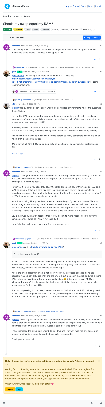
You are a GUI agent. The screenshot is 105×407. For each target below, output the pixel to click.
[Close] (99, 361)
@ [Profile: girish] (15, 107)
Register (10, 389)
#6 (101, 316)
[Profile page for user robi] (6, 106)
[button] (3, 403)
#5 (101, 243)
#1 (101, 46)
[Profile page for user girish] (6, 73)
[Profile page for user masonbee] (6, 47)
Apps (68, 6)
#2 (101, 72)
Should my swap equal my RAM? (47, 247)
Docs (90, 6)
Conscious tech (17, 154)
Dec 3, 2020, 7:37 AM (37, 172)
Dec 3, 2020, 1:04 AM (31, 104)
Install (98, 6)
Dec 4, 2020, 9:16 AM (37, 316)
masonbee (16, 46)
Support (18, 29)
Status (76, 6)
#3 (101, 104)
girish (14, 72)
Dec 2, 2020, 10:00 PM (40, 72)
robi (13, 104)
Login (19, 389)
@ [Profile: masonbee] (18, 75)
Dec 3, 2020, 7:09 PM (39, 243)
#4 (101, 172)
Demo (83, 6)
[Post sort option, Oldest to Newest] (15, 38)
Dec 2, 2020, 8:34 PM (37, 46)
